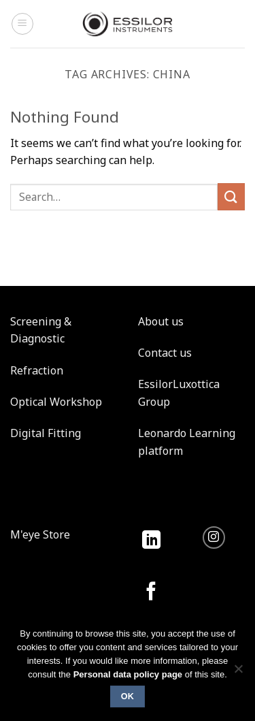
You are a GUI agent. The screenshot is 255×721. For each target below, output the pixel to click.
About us (161, 321)
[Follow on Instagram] (214, 537)
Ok (128, 696)
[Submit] (231, 196)
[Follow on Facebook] (151, 592)
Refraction (36, 370)
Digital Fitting (45, 433)
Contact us (165, 352)
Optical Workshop (56, 401)
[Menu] (22, 24)
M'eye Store (40, 534)
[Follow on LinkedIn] (151, 540)
